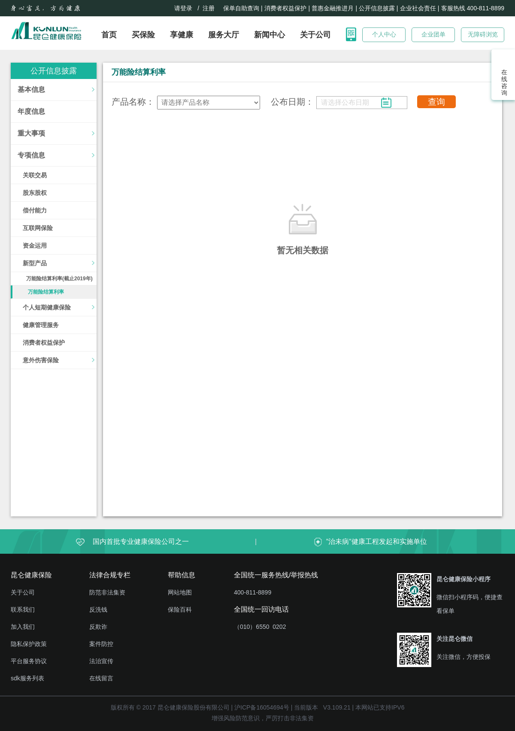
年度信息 (31, 111)
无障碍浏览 (483, 34)
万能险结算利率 (46, 292)
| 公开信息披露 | (376, 8)
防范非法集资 (107, 592)
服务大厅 (223, 34)
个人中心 (384, 34)
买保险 (143, 34)
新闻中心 (269, 34)
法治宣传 (101, 661)
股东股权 (35, 192)
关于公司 (315, 34)
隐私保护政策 (29, 643)
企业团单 (433, 34)
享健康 (181, 34)
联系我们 (23, 609)
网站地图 (180, 592)
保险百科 (180, 609)
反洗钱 (98, 609)
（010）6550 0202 (260, 626)
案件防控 (101, 643)
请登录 (183, 8)
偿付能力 (35, 210)
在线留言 (101, 678)
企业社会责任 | (419, 8)
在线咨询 (503, 82)
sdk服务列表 (27, 678)
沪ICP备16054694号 (261, 707)
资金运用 (35, 245)
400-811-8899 (252, 592)
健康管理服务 (41, 325)
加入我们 (23, 626)
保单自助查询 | (243, 8)
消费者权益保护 (285, 8)
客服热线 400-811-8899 (472, 8)
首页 (109, 34)
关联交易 (35, 175)
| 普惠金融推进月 (331, 8)
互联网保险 (38, 227)
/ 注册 (207, 8)
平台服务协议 (29, 661)
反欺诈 (98, 626)
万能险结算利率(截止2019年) (59, 279)
